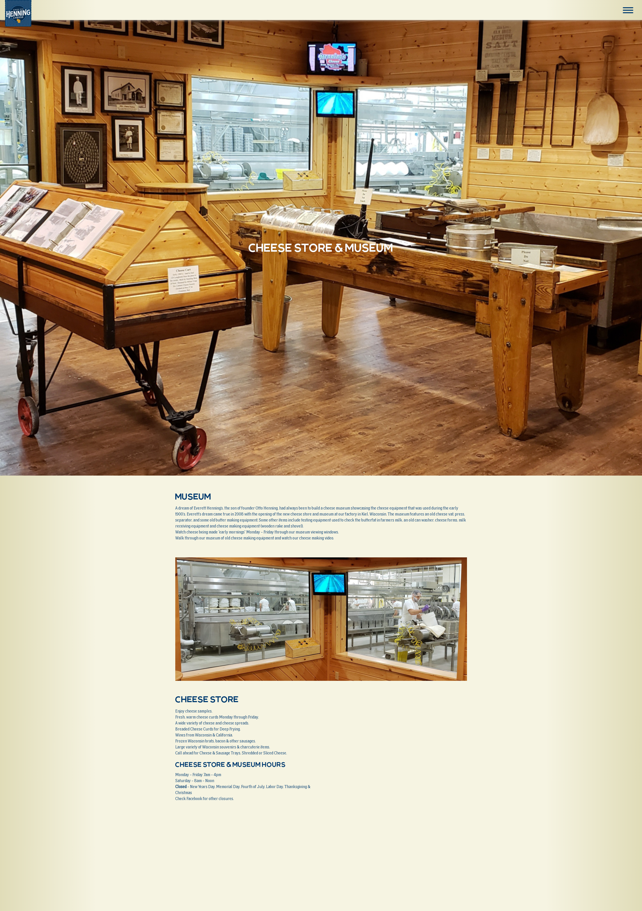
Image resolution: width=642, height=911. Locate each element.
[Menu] (628, 10)
